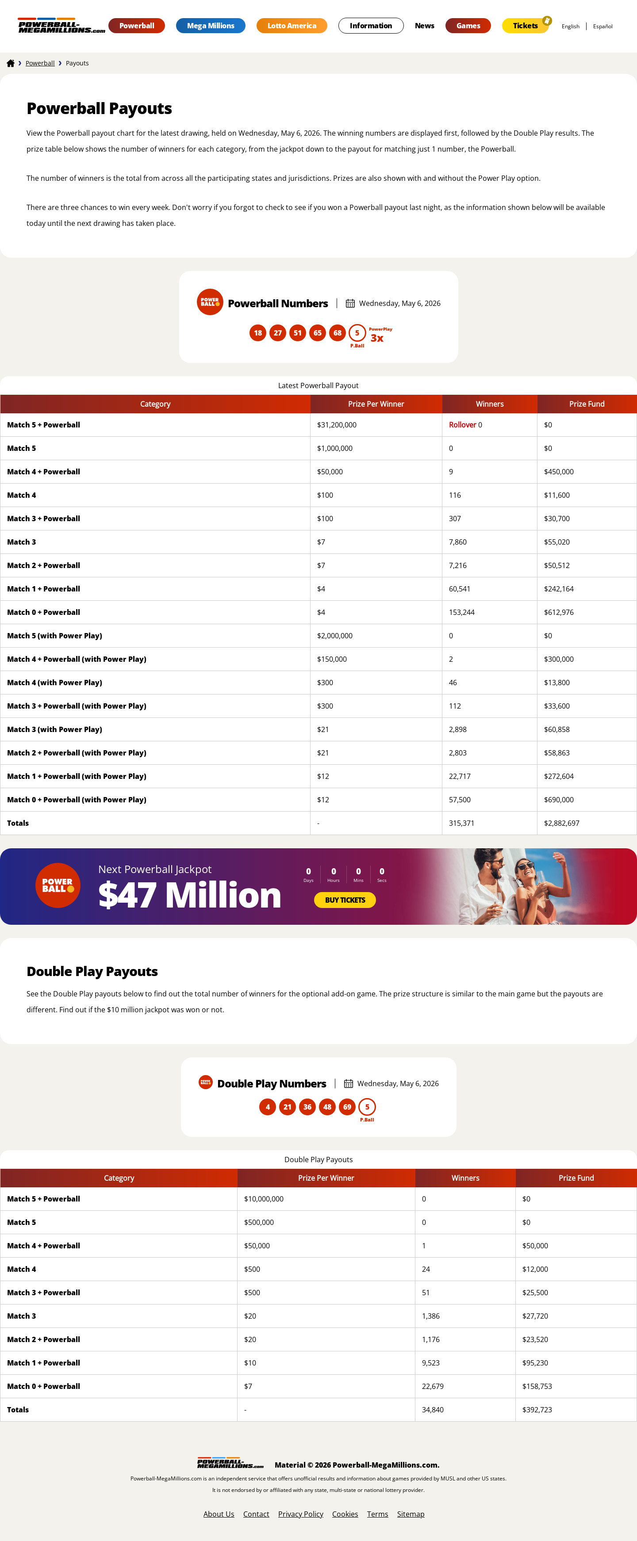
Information (371, 26)
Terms (377, 1514)
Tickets (525, 26)
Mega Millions (210, 26)
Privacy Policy (300, 1514)
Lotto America (292, 26)
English (570, 26)
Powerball (136, 26)
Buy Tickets (345, 900)
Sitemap (411, 1514)
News (424, 26)
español (603, 26)
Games (468, 26)
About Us (218, 1514)
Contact (256, 1514)
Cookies (345, 1514)
